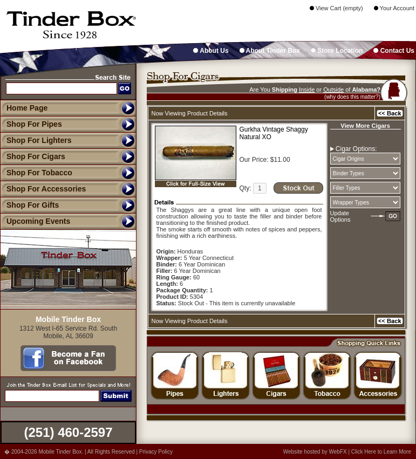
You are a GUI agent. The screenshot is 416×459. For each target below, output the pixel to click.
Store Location (337, 50)
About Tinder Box (270, 50)
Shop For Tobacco (36, 172)
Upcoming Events (35, 221)
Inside (307, 89)
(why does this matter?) (352, 97)
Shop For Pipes (31, 124)
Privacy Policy (156, 452)
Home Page (26, 108)
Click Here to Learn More (381, 452)
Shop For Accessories (43, 188)
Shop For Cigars (32, 156)
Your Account (394, 8)
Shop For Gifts (29, 205)
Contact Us (393, 50)
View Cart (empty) (336, 8)
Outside (333, 89)
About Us (210, 50)
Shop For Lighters (36, 140)
